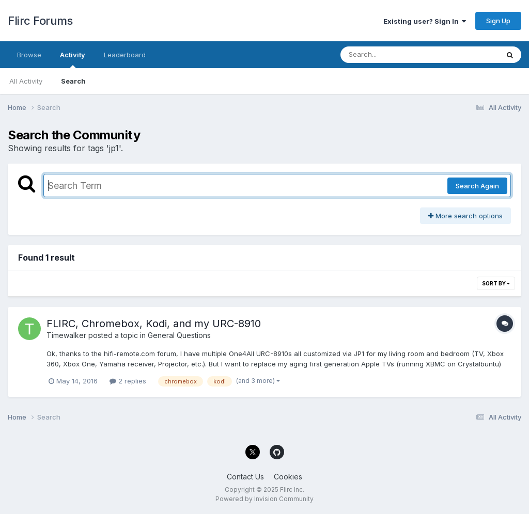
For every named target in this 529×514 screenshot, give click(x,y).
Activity (72, 59)
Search (73, 81)
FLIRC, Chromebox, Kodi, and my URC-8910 (153, 323)
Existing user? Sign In (424, 21)
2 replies (128, 381)
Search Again (477, 186)
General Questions (179, 335)
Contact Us (245, 476)
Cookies (288, 476)
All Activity (25, 81)
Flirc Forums (40, 20)
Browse (29, 55)
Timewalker (66, 335)
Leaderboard (125, 55)
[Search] (391, 54)
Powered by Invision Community (264, 499)
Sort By (496, 283)
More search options (465, 216)
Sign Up (498, 21)
